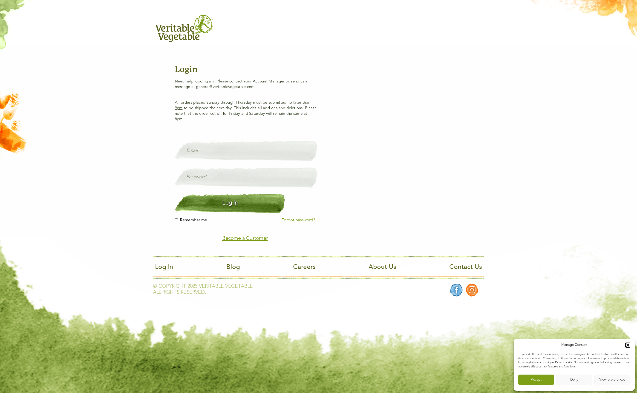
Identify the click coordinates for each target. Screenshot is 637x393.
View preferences (612, 379)
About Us (382, 267)
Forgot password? (298, 220)
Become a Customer (245, 238)
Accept (536, 379)
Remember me (193, 220)
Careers (304, 267)
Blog (233, 267)
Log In (164, 267)
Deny (574, 379)
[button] (627, 345)
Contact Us (465, 267)
